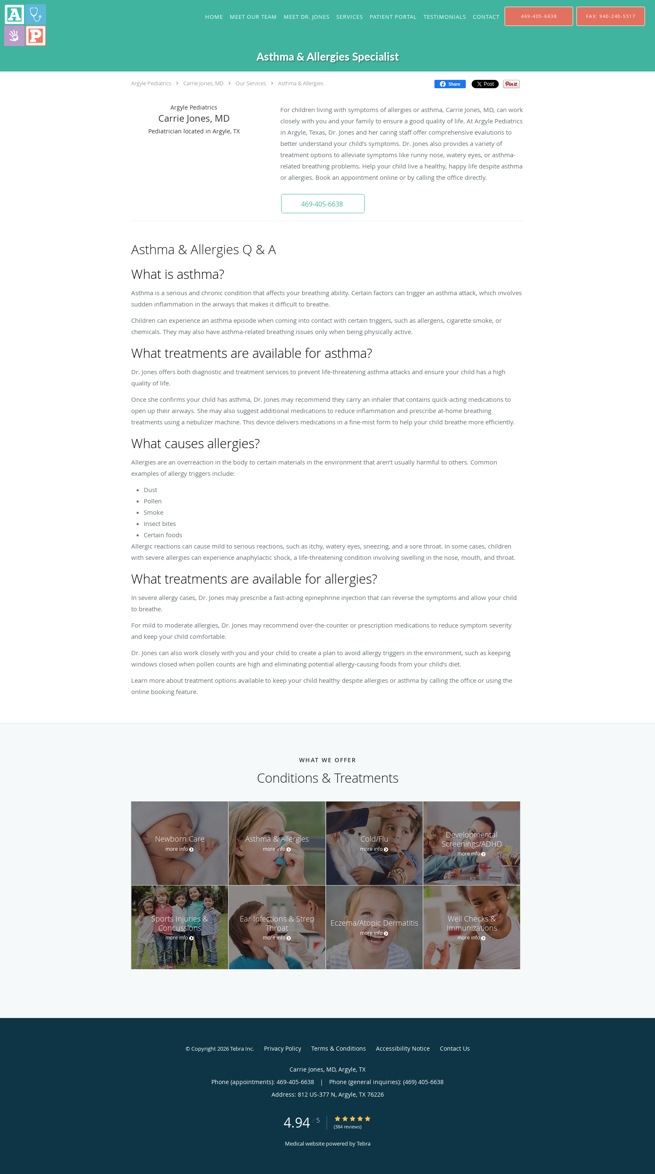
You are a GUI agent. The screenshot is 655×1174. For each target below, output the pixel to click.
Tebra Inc (241, 1048)
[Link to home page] (23, 25)
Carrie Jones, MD (203, 83)
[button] (323, 203)
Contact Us (455, 1048)
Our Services (251, 83)
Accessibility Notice (403, 1048)
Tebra (364, 1143)
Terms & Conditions (338, 1048)
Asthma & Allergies (300, 83)
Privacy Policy (282, 1048)
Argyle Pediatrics (151, 83)
